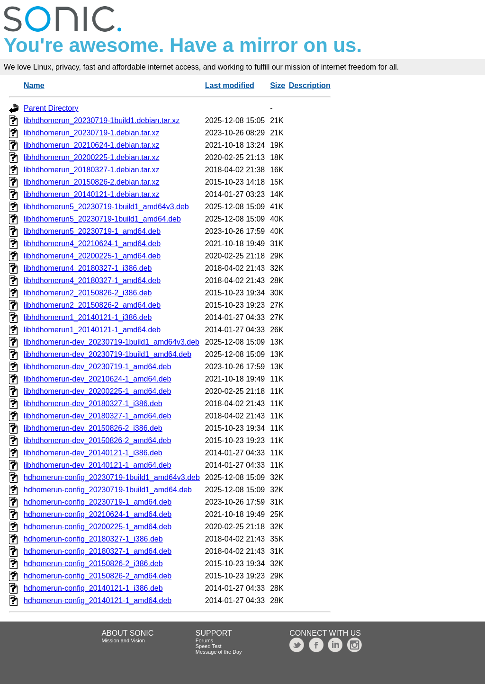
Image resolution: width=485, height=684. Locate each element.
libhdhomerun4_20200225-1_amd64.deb (92, 256)
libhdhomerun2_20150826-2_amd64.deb (92, 305)
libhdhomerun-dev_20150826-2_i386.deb (93, 428)
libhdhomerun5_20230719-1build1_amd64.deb (102, 219)
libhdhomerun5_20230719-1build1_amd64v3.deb (106, 207)
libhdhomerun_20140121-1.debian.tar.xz (91, 194)
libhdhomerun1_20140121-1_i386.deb (88, 317)
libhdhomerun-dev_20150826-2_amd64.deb (97, 440)
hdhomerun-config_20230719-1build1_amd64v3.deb (112, 477)
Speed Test (209, 646)
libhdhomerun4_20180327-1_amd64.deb (92, 280)
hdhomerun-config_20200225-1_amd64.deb (97, 527)
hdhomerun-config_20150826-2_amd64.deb (97, 576)
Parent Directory (51, 108)
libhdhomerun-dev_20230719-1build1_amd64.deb (107, 354)
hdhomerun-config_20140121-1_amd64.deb (97, 600)
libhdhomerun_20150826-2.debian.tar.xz (91, 182)
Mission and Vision (123, 640)
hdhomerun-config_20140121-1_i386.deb (93, 588)
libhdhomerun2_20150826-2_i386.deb (88, 293)
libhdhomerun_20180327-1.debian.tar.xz (91, 170)
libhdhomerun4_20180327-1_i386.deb (88, 268)
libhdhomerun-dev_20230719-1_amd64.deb (97, 367)
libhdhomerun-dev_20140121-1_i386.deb (93, 453)
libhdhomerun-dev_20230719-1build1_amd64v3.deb (111, 342)
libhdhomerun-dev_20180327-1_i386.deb (93, 404)
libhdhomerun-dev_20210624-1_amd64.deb (97, 379)
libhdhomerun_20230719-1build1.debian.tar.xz (102, 120)
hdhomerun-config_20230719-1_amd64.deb (97, 502)
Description (310, 85)
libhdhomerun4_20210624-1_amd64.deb (92, 244)
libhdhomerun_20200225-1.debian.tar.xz (91, 157)
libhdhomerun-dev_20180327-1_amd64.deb (97, 416)
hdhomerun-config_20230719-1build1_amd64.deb (108, 490)
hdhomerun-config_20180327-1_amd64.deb (97, 551)
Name (34, 85)
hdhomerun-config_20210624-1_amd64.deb (97, 514)
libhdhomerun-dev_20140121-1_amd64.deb (97, 465)
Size (277, 85)
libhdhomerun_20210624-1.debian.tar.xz (91, 145)
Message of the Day (219, 652)
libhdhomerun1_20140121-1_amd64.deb (92, 330)
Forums (204, 640)
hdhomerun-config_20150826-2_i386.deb (93, 564)
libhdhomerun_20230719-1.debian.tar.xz (91, 133)
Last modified (229, 85)
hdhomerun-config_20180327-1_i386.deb (93, 539)
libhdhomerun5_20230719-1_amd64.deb (92, 231)
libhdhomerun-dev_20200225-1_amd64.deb (97, 391)
